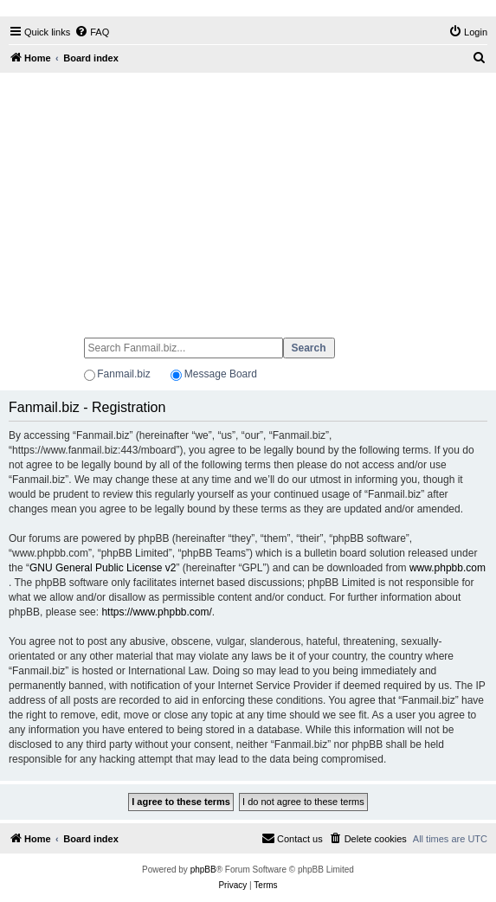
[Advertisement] (248, 197)
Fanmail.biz (123, 374)
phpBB (203, 869)
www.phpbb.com (447, 568)
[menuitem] (91, 32)
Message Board (220, 374)
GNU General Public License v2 (102, 568)
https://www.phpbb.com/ (156, 612)
